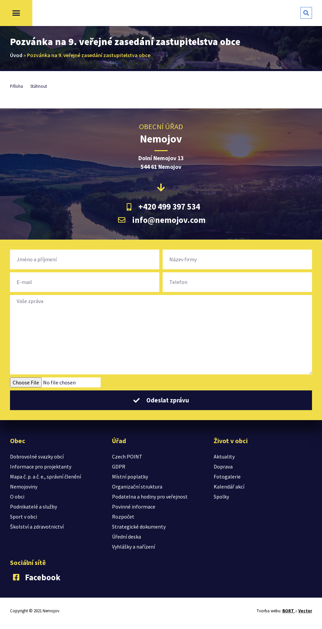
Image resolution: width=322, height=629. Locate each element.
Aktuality (224, 456)
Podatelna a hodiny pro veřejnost (150, 496)
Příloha (16, 86)
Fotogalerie (227, 476)
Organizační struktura (137, 486)
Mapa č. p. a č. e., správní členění (45, 476)
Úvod (16, 55)
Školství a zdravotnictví (37, 526)
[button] (16, 13)
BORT (288, 611)
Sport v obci (23, 516)
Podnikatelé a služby (33, 506)
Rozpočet (123, 516)
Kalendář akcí (229, 486)
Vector (305, 611)
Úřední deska (126, 536)
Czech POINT (127, 456)
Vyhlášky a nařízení (133, 546)
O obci (17, 496)
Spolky (221, 496)
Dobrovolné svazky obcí (37, 456)
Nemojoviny (23, 486)
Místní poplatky (130, 476)
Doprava (223, 466)
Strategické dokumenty (139, 526)
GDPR (118, 466)
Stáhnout (38, 86)
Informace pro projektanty (40, 466)
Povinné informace (133, 506)
